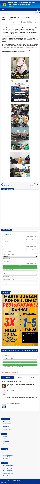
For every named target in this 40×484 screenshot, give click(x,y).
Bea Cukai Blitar (17, 22)
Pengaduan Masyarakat (8, 455)
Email (36, 22)
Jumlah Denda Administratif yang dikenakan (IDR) (13, 366)
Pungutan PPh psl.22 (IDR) (8, 279)
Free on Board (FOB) (7, 234)
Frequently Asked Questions (13, 403)
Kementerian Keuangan (8, 465)
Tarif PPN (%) (5, 244)
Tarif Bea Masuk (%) (7, 241)
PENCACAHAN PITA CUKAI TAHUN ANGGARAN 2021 (17, 18)
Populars (8, 377)
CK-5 (4, 445)
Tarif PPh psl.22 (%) (7, 251)
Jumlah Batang (6, 355)
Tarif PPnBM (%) (6, 248)
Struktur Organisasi (7, 423)
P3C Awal (5, 440)
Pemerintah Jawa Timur (8, 473)
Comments (20, 377)
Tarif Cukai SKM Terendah (8, 358)
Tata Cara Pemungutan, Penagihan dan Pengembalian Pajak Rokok (22, 397)
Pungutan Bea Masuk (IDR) (8, 269)
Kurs (4, 451)
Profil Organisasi (6, 421)
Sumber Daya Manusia (7, 429)
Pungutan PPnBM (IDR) (7, 276)
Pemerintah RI (6, 475)
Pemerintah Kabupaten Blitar (9, 472)
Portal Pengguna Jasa (7, 458)
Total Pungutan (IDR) (7, 283)
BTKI (4, 453)
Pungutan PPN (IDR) (7, 273)
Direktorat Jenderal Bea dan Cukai (10, 467)
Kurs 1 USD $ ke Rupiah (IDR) (9, 238)
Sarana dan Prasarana (7, 428)
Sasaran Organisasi (7, 424)
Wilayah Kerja (6, 426)
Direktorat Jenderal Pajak (8, 468)
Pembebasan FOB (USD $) (8, 254)
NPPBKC (5, 436)
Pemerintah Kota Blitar (7, 470)
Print (32, 22)
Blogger (7, 482)
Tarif (4, 438)
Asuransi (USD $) (6, 258)
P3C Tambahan (6, 441)
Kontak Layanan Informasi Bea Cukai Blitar (11, 381)
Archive (32, 377)
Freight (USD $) (6, 261)
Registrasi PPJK (10, 390)
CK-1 (4, 443)
